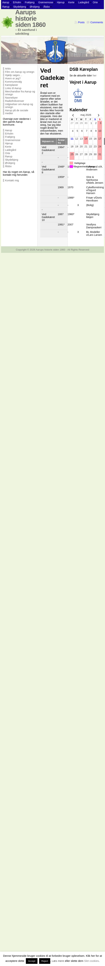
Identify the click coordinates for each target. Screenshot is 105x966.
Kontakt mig (12, 180)
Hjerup (9, 143)
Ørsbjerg (10, 163)
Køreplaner (11, 84)
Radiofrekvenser (14, 100)
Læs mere (58, 960)
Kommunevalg (13, 81)
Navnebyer (11, 97)
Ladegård (10, 149)
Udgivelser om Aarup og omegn (19, 106)
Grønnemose (12, 140)
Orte (7, 153)
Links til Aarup (13, 88)
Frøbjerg (10, 136)
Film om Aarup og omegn (19, 71)
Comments (96, 22)
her (94, 75)
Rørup (8, 156)
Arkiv (8, 68)
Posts (81, 22)
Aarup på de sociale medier (16, 112)
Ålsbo (8, 166)
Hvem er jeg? (13, 78)
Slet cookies (91, 960)
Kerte (8, 146)
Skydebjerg (11, 159)
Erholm (9, 133)
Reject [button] (44, 961)
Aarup (8, 130)
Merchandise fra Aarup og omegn (20, 93)
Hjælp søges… (13, 75)
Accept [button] (31, 961)
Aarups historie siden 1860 (30, 18)
